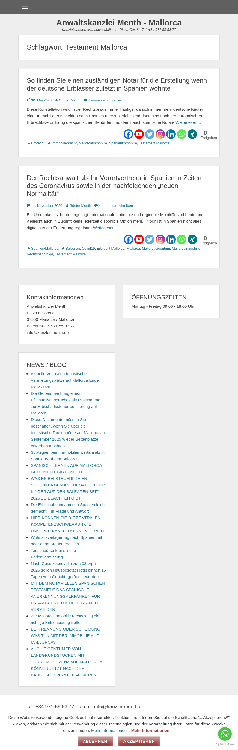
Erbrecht (37, 143)
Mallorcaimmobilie (93, 143)
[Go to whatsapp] (225, 734)
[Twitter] (149, 134)
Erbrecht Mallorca (111, 248)
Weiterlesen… (188, 122)
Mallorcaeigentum (156, 248)
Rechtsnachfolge (40, 254)
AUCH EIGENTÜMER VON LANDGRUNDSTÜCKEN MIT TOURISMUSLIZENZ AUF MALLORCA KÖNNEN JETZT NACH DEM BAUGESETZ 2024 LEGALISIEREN (66, 661)
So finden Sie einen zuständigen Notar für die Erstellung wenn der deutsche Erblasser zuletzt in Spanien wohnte (117, 84)
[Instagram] (160, 134)
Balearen (73, 248)
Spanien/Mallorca (44, 248)
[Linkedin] (171, 134)
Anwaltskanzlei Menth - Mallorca (119, 22)
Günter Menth (70, 100)
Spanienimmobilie (123, 143)
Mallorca (133, 248)
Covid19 (88, 248)
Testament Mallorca (154, 143)
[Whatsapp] (181, 134)
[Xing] (192, 134)
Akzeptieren (139, 741)
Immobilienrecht (64, 143)
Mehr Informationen (109, 730)
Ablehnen (95, 741)
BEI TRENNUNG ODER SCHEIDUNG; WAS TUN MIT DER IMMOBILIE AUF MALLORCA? (66, 635)
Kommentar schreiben (105, 100)
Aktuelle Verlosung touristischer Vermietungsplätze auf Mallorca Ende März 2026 (65, 380)
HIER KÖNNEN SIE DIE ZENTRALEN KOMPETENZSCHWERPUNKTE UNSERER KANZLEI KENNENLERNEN (67, 524)
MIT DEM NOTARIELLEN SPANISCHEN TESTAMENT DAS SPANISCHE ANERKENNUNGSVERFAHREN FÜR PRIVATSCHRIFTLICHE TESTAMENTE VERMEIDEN (68, 596)
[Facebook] (128, 134)
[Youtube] (139, 134)
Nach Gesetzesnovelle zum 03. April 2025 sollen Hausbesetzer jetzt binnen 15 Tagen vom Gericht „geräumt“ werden (68, 570)
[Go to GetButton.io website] (225, 744)
